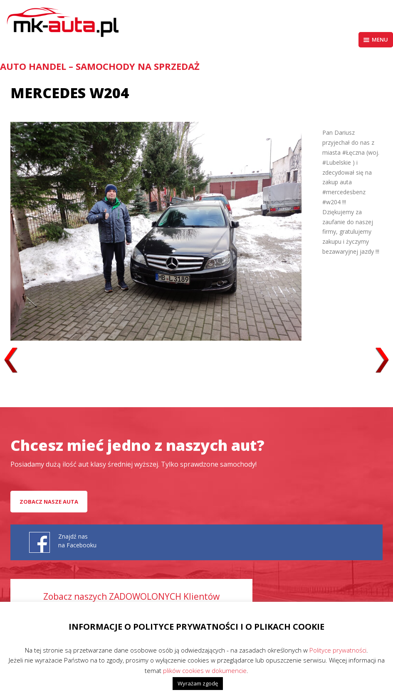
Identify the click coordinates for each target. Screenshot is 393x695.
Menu (375, 39)
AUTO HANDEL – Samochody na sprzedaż (100, 66)
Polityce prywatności (337, 650)
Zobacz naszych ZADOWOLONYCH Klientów (131, 596)
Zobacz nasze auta (49, 501)
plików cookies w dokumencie (205, 670)
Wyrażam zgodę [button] (198, 683)
